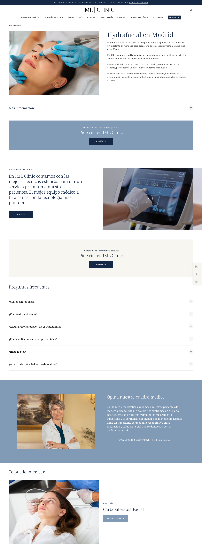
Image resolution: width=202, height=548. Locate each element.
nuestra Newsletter (138, 3)
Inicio (10, 25)
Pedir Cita (174, 17)
